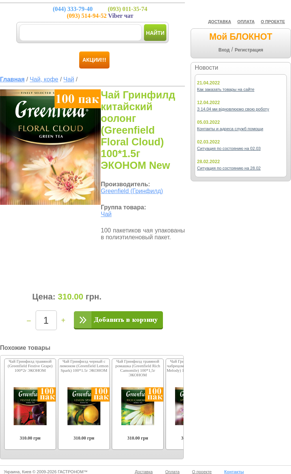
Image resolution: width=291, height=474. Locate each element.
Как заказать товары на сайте (225, 89)
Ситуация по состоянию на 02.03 (229, 148)
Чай (106, 214)
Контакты (234, 471)
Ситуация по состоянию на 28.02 (229, 168)
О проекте (202, 471)
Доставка (144, 471)
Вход (224, 50)
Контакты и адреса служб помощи (230, 128)
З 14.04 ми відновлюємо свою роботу (233, 109)
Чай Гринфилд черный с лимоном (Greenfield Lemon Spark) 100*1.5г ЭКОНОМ (83, 366)
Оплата (172, 471)
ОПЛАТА (246, 21)
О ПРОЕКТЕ (273, 21)
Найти (155, 33)
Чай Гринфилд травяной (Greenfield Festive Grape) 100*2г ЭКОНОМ (30, 366)
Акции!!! (94, 60)
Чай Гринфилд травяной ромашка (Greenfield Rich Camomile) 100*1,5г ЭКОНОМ (137, 368)
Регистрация (249, 50)
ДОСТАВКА (219, 21)
